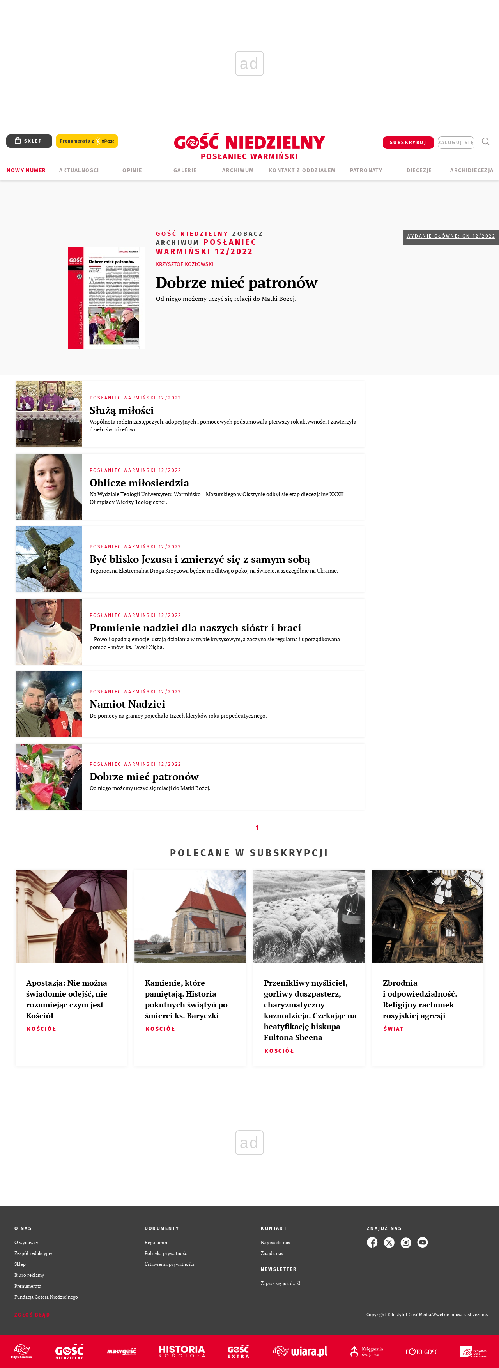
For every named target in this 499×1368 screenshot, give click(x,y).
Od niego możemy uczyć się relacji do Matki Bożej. (226, 298)
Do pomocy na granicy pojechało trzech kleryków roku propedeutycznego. (179, 715)
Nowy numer (26, 170)
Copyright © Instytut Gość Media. (399, 1314)
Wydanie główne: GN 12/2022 (451, 236)
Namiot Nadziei (127, 704)
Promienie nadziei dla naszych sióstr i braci (195, 627)
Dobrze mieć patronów (236, 282)
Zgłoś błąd (32, 1315)
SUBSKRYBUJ (408, 142)
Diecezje (419, 170)
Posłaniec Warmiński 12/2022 (210, 242)
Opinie (132, 170)
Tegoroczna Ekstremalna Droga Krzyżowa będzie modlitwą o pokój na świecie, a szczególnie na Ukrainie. (214, 570)
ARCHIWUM (238, 170)
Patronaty (366, 170)
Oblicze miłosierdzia (139, 482)
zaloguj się (456, 142)
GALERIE (185, 170)
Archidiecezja (472, 170)
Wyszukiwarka (485, 141)
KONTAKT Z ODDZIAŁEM (302, 170)
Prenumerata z (87, 141)
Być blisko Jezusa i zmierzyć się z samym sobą (200, 559)
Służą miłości (122, 410)
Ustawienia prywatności (170, 1264)
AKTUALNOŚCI (79, 170)
